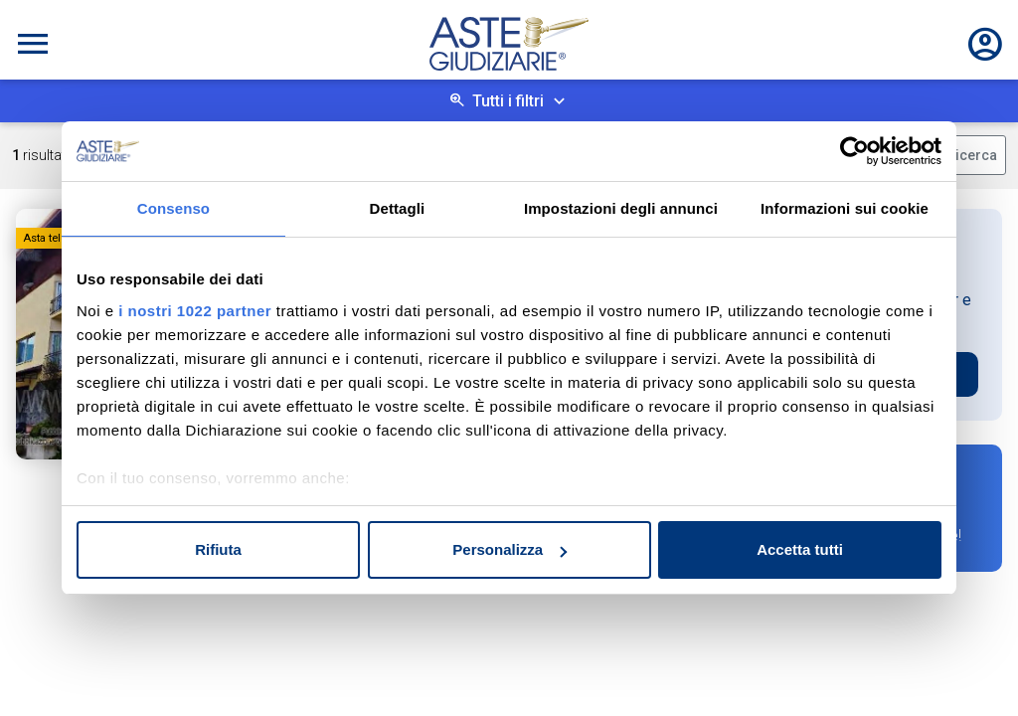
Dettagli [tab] (397, 208)
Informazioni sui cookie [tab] (845, 208)
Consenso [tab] (173, 208)
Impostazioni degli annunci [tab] (621, 208)
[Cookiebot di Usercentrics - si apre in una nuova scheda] (854, 151)
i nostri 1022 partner (194, 310)
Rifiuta (218, 549)
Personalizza (509, 549)
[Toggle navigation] (33, 44)
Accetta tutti (800, 549)
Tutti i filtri (508, 100)
